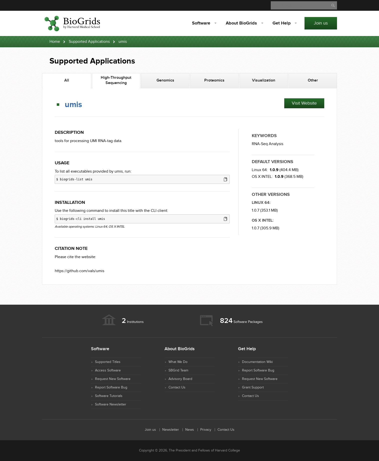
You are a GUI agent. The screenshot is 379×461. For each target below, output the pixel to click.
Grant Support (253, 387)
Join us (321, 23)
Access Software (108, 370)
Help (281, 23)
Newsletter (170, 430)
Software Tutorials (108, 396)
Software (201, 23)
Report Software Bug (111, 387)
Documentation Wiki (257, 362)
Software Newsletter (110, 404)
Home (55, 41)
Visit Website (304, 103)
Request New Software (112, 379)
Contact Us (177, 387)
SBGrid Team (178, 370)
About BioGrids (241, 23)
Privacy (205, 430)
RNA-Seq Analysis (267, 144)
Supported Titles (107, 362)
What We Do (178, 362)
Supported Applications (89, 41)
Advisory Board (180, 379)
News (189, 430)
